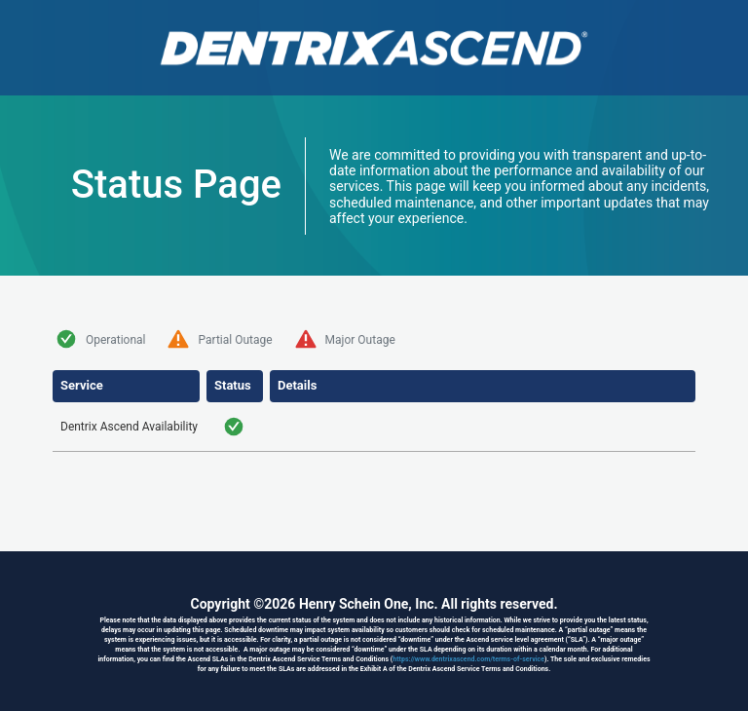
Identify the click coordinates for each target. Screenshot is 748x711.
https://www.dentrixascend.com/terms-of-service (468, 659)
